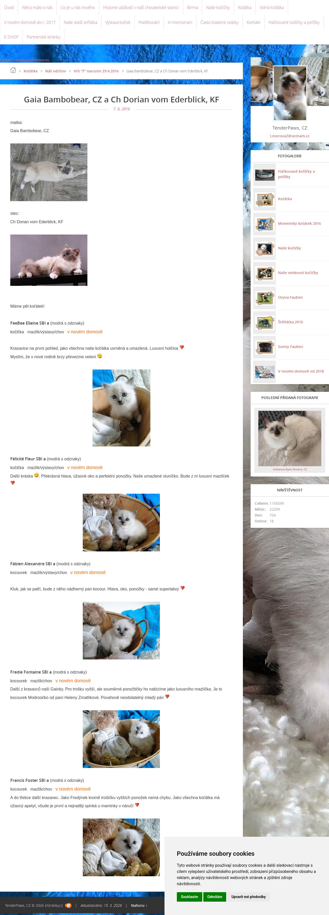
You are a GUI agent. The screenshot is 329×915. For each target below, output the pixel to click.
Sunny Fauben (290, 348)
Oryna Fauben (290, 298)
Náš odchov (55, 72)
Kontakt (253, 23)
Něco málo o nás (37, 8)
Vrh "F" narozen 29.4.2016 (96, 72)
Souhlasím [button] (189, 897)
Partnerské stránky (43, 38)
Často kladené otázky (219, 23)
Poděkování (149, 23)
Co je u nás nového (78, 8)
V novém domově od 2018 (301, 372)
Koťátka (244, 8)
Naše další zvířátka (80, 23)
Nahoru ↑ (139, 907)
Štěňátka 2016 (290, 323)
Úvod (9, 8)
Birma (192, 8)
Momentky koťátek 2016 (299, 224)
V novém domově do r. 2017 (30, 23)
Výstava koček (117, 23)
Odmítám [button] (214, 897)
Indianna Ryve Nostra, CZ (290, 471)
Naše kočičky (218, 8)
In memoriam (180, 23)
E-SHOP (11, 38)
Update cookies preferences (24, 61)
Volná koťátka (272, 8)
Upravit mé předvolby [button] (248, 897)
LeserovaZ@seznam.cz (289, 137)
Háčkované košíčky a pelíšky (294, 23)
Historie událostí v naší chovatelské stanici (141, 8)
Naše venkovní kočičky (298, 274)
